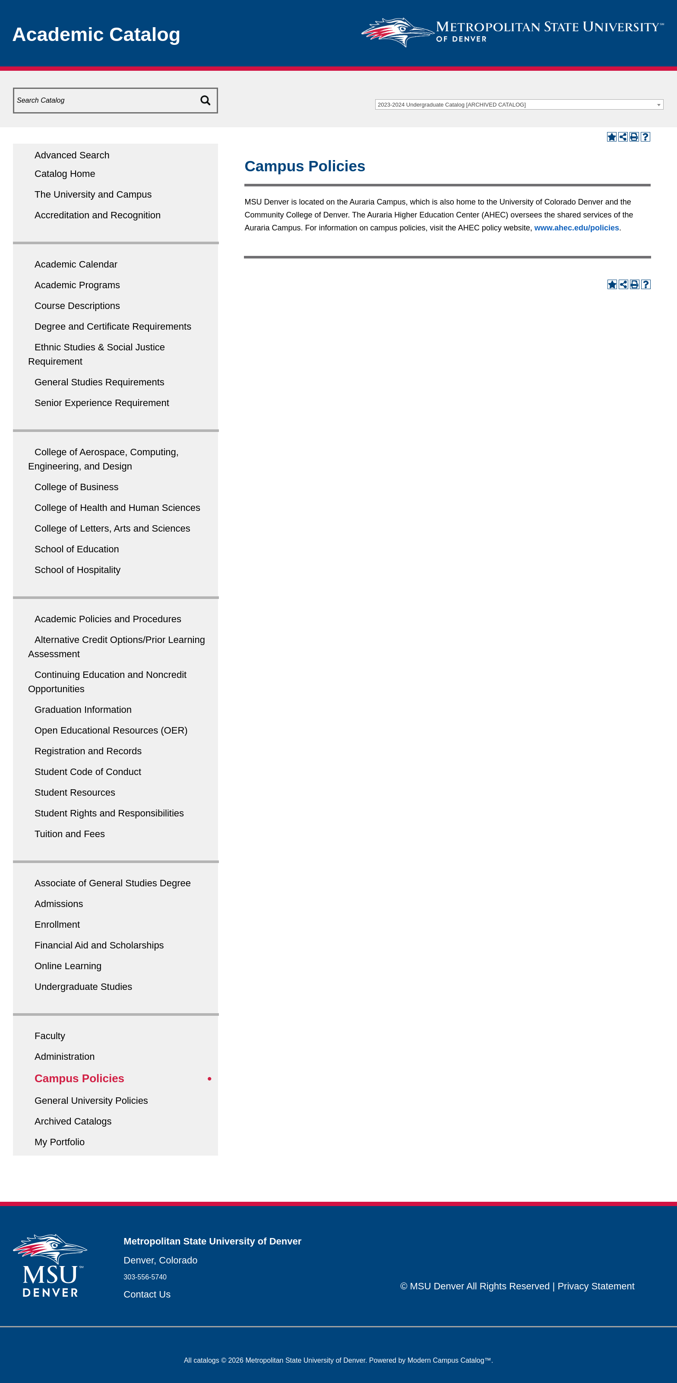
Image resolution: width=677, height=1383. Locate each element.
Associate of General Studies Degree (113, 883)
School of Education (77, 549)
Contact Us (147, 1294)
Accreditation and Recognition (98, 215)
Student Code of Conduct (88, 771)
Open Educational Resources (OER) (111, 730)
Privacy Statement (596, 1286)
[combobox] (519, 104)
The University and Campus (93, 194)
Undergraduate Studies (83, 986)
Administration (65, 1056)
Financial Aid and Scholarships (99, 945)
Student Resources (75, 792)
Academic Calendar (76, 264)
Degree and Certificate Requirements (113, 326)
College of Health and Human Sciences (117, 507)
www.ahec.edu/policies (577, 228)
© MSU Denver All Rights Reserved (475, 1286)
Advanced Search (72, 155)
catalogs (206, 1360)
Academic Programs (77, 285)
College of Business (76, 487)
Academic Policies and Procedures (108, 619)
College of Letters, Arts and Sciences (112, 528)
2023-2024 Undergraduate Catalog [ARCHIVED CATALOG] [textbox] (452, 104)
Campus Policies (79, 1078)
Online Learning (68, 966)
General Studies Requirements (100, 382)
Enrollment (57, 924)
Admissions (59, 903)
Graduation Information (83, 709)
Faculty (50, 1035)
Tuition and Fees (70, 834)
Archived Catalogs (73, 1121)
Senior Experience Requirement (102, 402)
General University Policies (91, 1100)
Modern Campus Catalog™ (449, 1360)
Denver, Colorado (160, 1260)
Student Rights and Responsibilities (109, 813)
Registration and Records (88, 751)
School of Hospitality (77, 569)
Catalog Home (65, 173)
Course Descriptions (77, 305)
